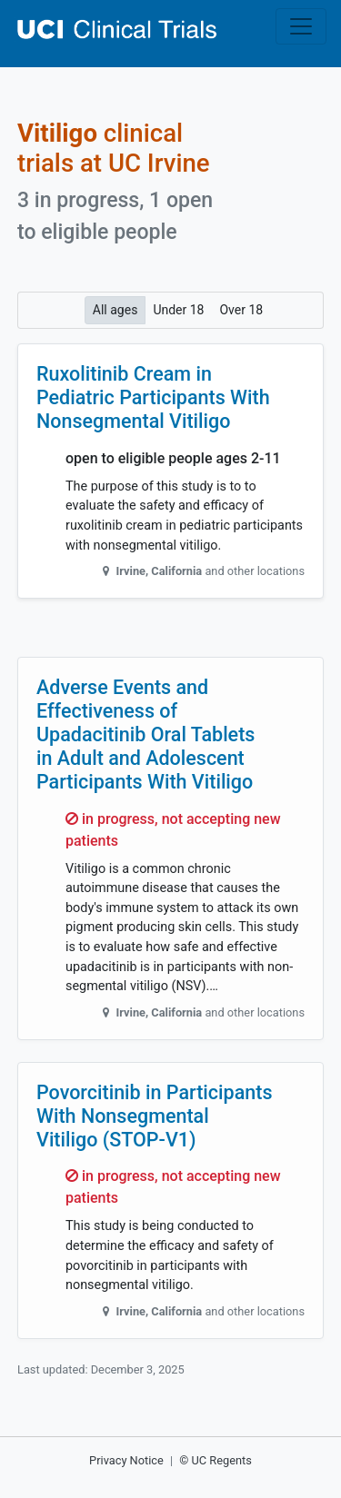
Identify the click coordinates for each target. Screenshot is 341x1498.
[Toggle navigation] (301, 26)
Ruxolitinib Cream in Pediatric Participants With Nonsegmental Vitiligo (153, 397)
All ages (115, 309)
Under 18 (178, 309)
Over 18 (241, 309)
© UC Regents (215, 1460)
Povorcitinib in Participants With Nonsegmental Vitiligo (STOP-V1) (154, 1116)
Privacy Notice (126, 1460)
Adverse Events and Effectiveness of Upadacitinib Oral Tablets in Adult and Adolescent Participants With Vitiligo (145, 734)
